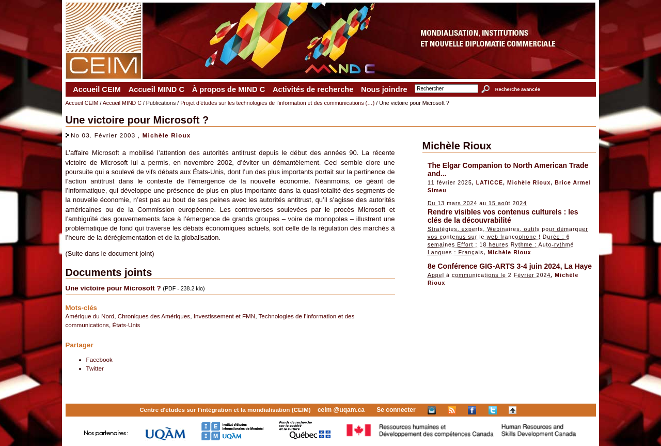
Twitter (95, 368)
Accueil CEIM (97, 89)
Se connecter (395, 409)
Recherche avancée (517, 89)
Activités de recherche (313, 89)
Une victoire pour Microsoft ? (113, 288)
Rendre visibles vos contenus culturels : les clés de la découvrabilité (503, 216)
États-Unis (126, 324)
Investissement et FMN (225, 316)
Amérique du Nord (90, 316)
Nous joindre (384, 89)
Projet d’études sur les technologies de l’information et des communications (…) (277, 103)
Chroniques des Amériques (154, 316)
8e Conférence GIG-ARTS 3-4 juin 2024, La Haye (510, 266)
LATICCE (489, 182)
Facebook (99, 359)
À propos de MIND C (228, 89)
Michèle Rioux (167, 135)
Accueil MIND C (156, 89)
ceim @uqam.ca (341, 409)
